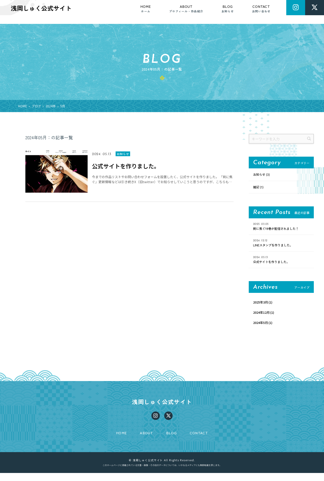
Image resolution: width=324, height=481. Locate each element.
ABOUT (146, 440)
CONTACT (199, 440)
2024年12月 (262, 315)
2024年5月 (261, 325)
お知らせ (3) (262, 174)
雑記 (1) (259, 187)
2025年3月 (261, 304)
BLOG (171, 440)
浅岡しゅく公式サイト (162, 406)
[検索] (309, 139)
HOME (121, 440)
